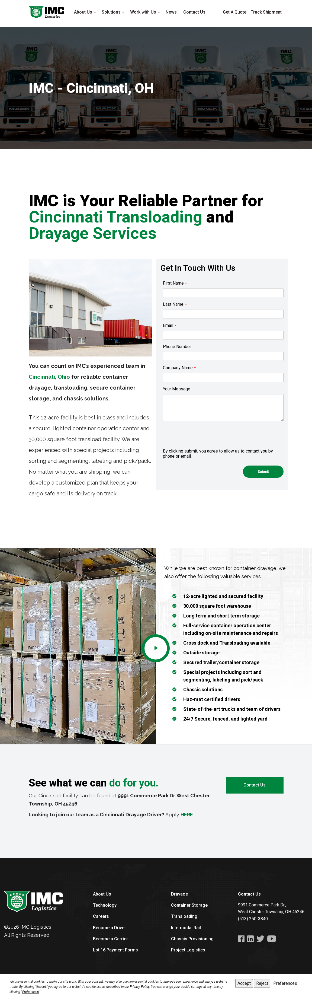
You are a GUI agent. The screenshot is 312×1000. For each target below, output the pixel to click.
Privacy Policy (139, 987)
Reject (262, 983)
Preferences (30, 992)
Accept (244, 983)
